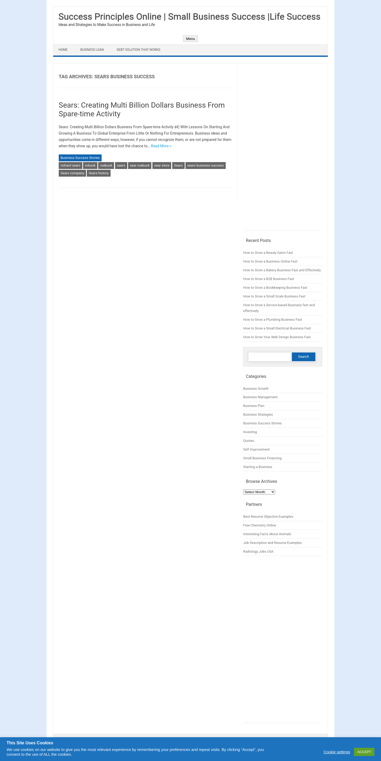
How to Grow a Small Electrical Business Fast (277, 328)
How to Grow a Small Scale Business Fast (274, 296)
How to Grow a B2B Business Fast (268, 279)
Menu (190, 39)
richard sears (70, 165)
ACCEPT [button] (364, 752)
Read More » (161, 146)
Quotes (248, 441)
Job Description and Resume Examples (272, 543)
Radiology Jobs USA (258, 551)
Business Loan (92, 50)
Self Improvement (256, 449)
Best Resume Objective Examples (268, 517)
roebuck (106, 165)
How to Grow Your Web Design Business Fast (277, 337)
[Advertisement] (282, 149)
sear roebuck (140, 165)
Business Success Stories (80, 158)
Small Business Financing (262, 458)
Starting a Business (257, 467)
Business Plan (253, 406)
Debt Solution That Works (138, 50)
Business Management (260, 397)
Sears (178, 165)
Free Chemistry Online (259, 525)
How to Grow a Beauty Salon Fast (268, 253)
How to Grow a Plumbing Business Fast (272, 320)
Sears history (98, 173)
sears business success (205, 165)
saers (121, 165)
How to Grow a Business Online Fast (270, 261)
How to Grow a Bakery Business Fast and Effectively (282, 270)
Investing (250, 432)
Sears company (72, 173)
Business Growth (256, 389)
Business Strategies (258, 414)
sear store (162, 165)
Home (62, 50)
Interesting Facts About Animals (267, 534)
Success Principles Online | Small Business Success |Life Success (189, 16)
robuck (90, 165)
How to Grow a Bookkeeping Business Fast (275, 288)
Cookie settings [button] (337, 752)
